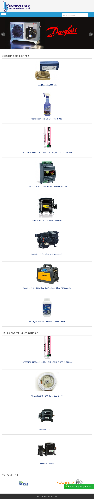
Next (91, 34)
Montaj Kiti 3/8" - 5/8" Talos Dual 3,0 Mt (47, 396)
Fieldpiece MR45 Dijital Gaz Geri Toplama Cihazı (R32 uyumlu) (47, 288)
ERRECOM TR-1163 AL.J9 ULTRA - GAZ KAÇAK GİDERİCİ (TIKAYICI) (47, 152)
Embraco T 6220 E (47, 463)
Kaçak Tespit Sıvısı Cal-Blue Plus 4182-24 (47, 119)
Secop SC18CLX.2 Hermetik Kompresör (47, 220)
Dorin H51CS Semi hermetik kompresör (47, 254)
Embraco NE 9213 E (47, 430)
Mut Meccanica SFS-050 (47, 85)
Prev (3, 34)
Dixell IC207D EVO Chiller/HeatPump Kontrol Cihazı (47, 186)
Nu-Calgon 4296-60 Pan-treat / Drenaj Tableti (47, 322)
